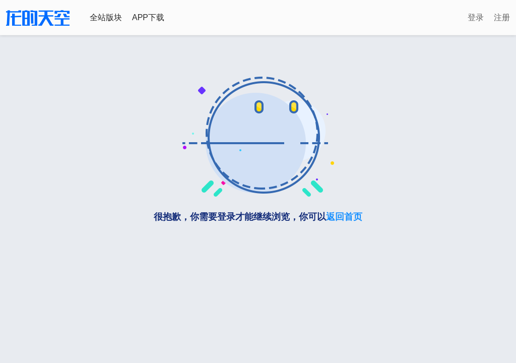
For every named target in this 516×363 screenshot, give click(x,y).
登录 (476, 17)
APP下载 (148, 18)
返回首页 (344, 217)
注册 (502, 17)
